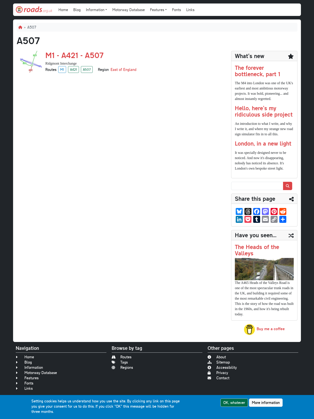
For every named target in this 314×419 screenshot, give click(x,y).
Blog (77, 9)
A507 (87, 69)
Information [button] (95, 9)
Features (27, 377)
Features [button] (157, 9)
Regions (122, 367)
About (217, 356)
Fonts (176, 9)
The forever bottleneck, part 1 (257, 71)
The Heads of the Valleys (257, 250)
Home (63, 9)
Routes (121, 356)
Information (29, 367)
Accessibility (222, 367)
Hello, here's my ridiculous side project (264, 111)
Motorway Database (128, 9)
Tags (120, 362)
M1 (62, 69)
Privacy (218, 372)
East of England (124, 69)
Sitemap (219, 362)
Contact (218, 377)
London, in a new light (263, 143)
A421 (73, 69)
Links (190, 9)
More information (266, 402)
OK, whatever (234, 402)
